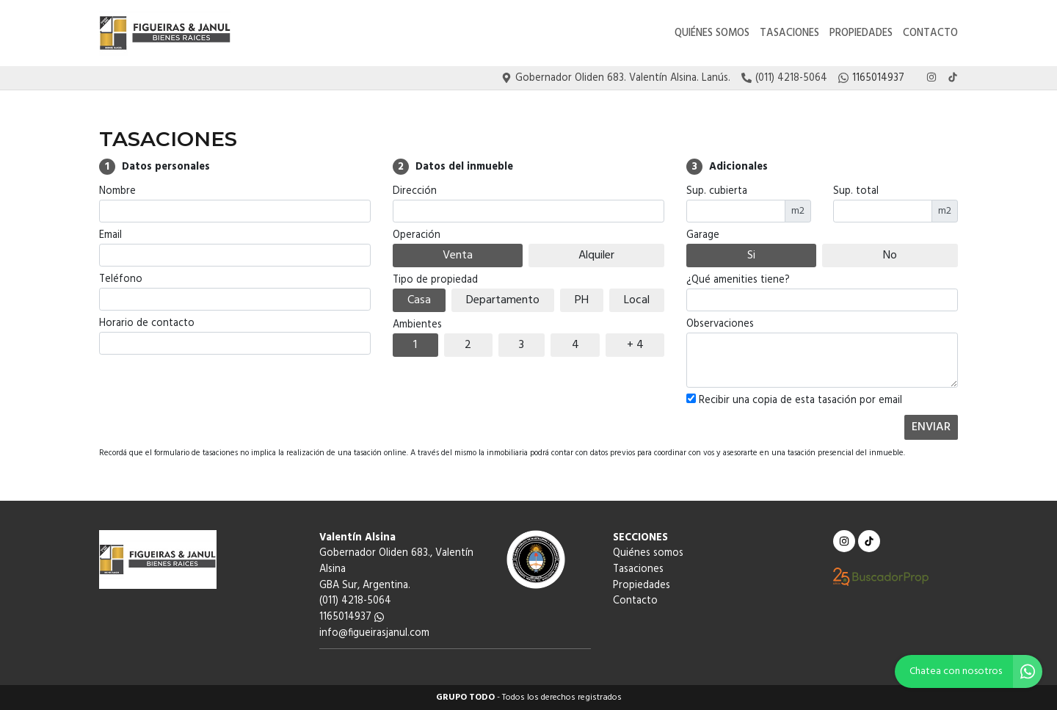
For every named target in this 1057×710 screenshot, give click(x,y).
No (890, 255)
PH (582, 300)
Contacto (930, 33)
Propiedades (861, 33)
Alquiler (596, 255)
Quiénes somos (712, 33)
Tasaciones (789, 33)
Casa (419, 300)
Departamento (503, 300)
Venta (458, 255)
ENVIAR (931, 427)
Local (637, 300)
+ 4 (635, 345)
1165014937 (351, 617)
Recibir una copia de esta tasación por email (794, 401)
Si (751, 255)
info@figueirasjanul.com (374, 633)
